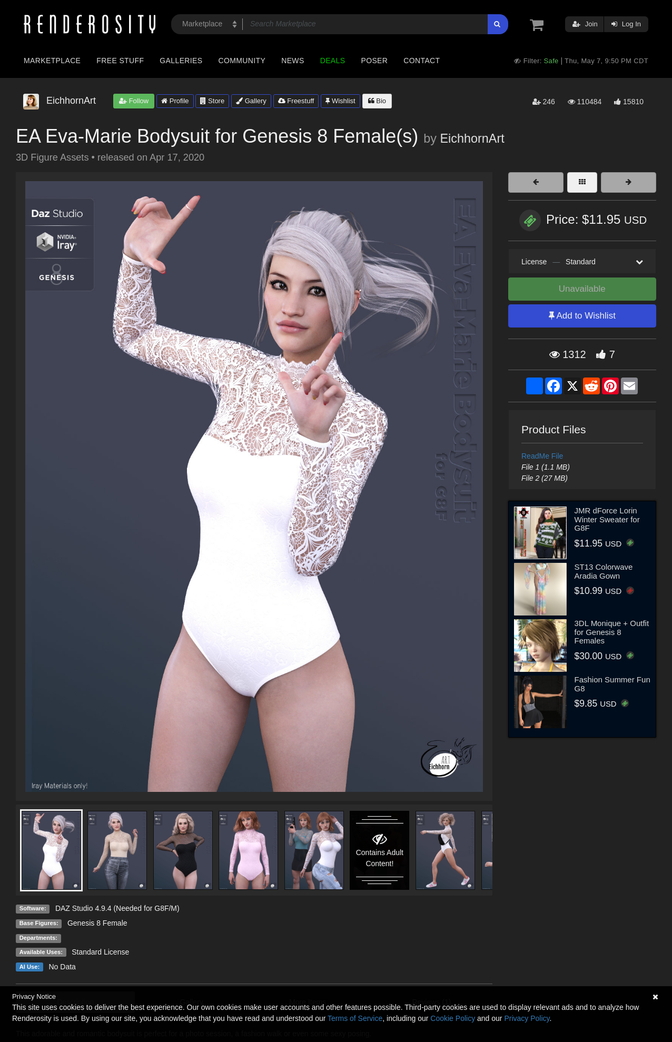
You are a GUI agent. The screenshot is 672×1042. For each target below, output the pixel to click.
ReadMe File (542, 456)
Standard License (100, 952)
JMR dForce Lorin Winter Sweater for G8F (607, 519)
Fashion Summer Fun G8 (612, 684)
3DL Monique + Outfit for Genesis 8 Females (612, 632)
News (292, 60)
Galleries (181, 60)
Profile (175, 101)
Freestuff (296, 101)
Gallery (251, 101)
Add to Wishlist (582, 316)
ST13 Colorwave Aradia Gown (604, 571)
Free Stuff (120, 60)
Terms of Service (355, 1018)
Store (212, 101)
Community (242, 60)
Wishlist (340, 101)
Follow (134, 101)
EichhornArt (472, 138)
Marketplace (52, 60)
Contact (421, 60)
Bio (377, 101)
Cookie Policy (452, 1018)
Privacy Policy (526, 1018)
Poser (374, 60)
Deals (332, 60)
